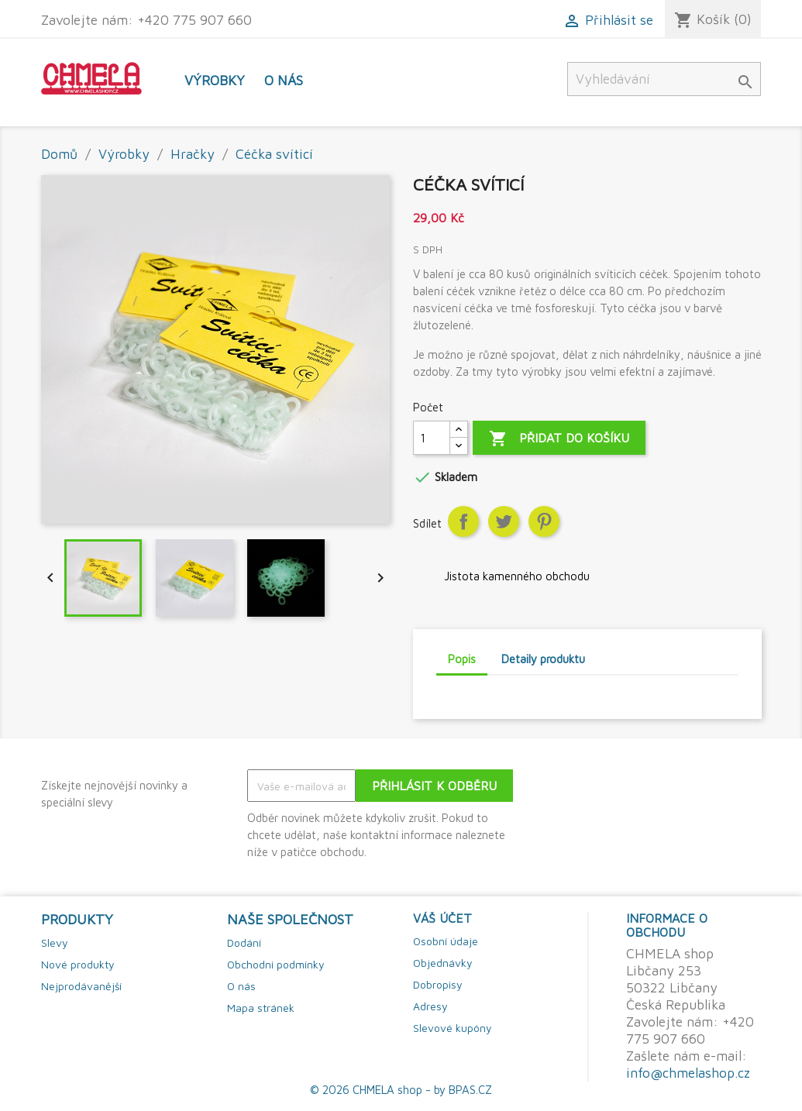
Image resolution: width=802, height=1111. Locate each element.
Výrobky (214, 80)
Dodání (244, 942)
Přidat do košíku (559, 439)
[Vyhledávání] (664, 79)
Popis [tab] (462, 659)
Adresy (430, 1006)
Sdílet (463, 521)
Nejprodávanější (81, 985)
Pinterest (543, 521)
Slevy (54, 942)
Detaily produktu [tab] (543, 659)
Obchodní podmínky (276, 964)
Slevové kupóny (452, 1027)
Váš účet (442, 918)
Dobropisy (438, 984)
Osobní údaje (445, 941)
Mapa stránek (260, 1007)
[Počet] (431, 438)
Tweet (503, 521)
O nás (283, 80)
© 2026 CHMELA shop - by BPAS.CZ (401, 1089)
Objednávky (443, 962)
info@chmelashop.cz (688, 1073)
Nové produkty (78, 964)
